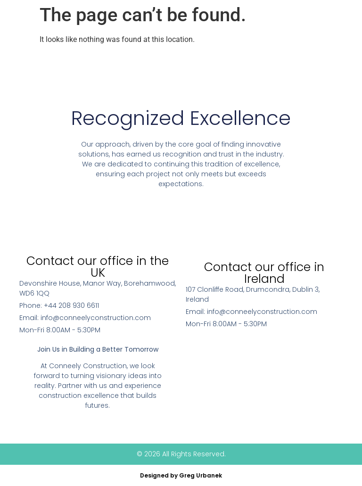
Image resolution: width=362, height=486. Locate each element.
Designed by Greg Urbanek (181, 475)
